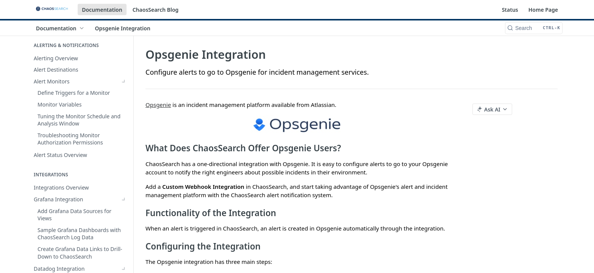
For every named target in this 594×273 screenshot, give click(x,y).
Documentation (102, 9)
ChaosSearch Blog (156, 9)
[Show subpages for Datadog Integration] (124, 149)
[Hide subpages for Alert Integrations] (124, 161)
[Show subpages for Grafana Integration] (124, 138)
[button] (297, 125)
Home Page (543, 9)
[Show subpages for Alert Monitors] (124, 81)
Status (510, 9)
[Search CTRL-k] (533, 28)
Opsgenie (158, 104)
